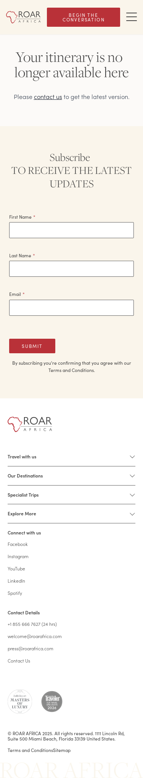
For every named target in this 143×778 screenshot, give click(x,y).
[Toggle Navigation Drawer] (131, 17)
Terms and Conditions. (71, 370)
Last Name (22, 255)
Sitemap (62, 750)
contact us (48, 96)
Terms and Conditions (30, 750)
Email (17, 294)
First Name (22, 217)
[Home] (23, 17)
